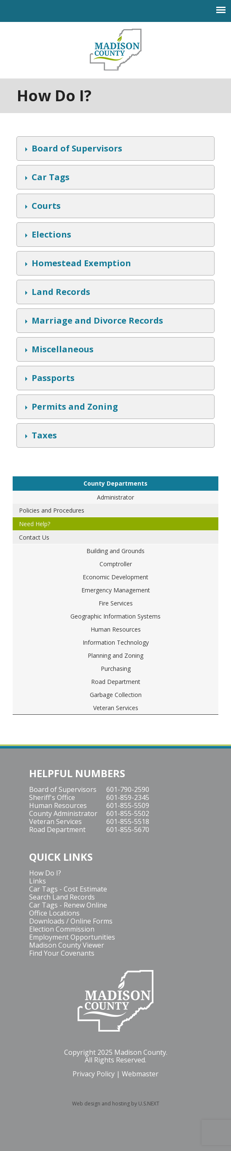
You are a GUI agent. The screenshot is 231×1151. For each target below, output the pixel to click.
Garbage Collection (116, 695)
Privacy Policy (94, 1073)
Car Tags (50, 178)
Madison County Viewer (66, 945)
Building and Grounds (115, 551)
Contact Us (34, 537)
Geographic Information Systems (115, 616)
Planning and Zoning (115, 655)
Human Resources (116, 629)
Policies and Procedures (51, 510)
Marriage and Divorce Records (96, 321)
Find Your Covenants (61, 953)
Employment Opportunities (72, 937)
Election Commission (61, 929)
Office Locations (54, 913)
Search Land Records (62, 897)
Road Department (115, 682)
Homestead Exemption (80, 264)
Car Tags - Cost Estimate (68, 889)
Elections (50, 235)
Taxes (43, 436)
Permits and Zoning (74, 407)
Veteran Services (115, 708)
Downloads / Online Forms (71, 921)
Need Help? (34, 524)
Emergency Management (115, 590)
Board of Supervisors (76, 149)
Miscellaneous (62, 350)
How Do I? (45, 873)
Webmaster (140, 1073)
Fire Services (116, 603)
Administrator (115, 497)
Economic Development (115, 577)
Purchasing (116, 669)
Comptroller (115, 564)
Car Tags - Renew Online (68, 905)
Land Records (60, 293)
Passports (52, 379)
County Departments (115, 483)
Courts (45, 206)
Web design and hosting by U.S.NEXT (115, 1103)
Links (37, 881)
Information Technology (116, 642)
